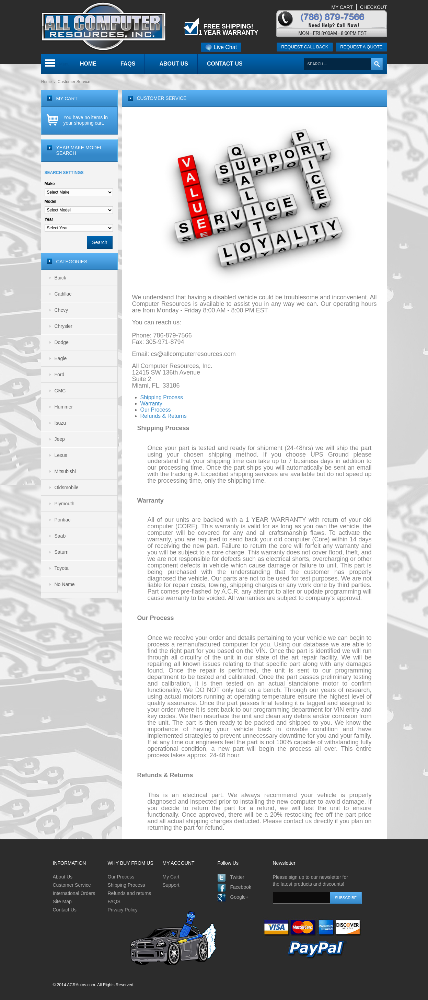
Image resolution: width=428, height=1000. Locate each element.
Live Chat (221, 47)
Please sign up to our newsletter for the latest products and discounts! (310, 880)
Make (50, 183)
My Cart (171, 877)
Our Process (121, 877)
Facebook (240, 887)
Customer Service (72, 885)
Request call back (304, 46)
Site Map (62, 901)
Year (49, 219)
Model (51, 201)
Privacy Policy (123, 909)
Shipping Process (126, 885)
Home (46, 81)
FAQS (114, 901)
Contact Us (65, 909)
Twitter (237, 877)
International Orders (74, 893)
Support (171, 885)
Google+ (239, 897)
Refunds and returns (129, 893)
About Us (63, 877)
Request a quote (361, 46)
